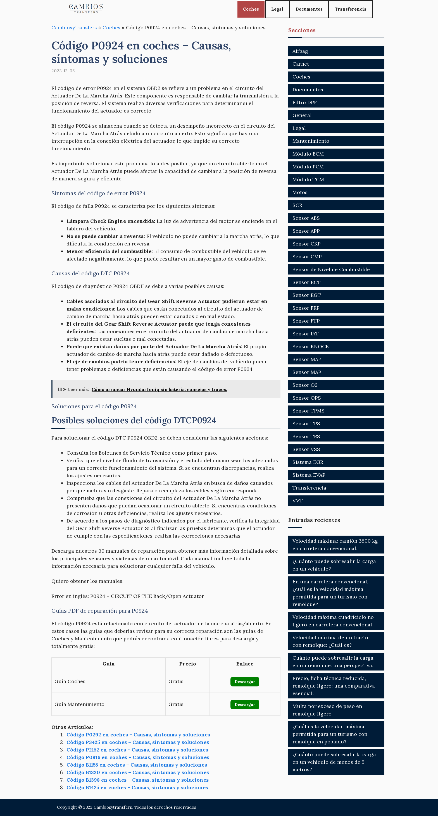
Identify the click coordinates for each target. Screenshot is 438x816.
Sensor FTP (306, 321)
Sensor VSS (306, 449)
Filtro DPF (304, 102)
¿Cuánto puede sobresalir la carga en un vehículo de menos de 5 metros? (334, 762)
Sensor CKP (306, 243)
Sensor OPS (306, 398)
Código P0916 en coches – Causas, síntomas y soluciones (137, 757)
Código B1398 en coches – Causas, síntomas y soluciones (137, 780)
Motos (300, 192)
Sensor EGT (306, 295)
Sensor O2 (305, 385)
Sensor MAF (306, 359)
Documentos (309, 9)
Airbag (300, 51)
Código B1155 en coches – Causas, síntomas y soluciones (136, 765)
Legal (277, 9)
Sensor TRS (306, 436)
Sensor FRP (306, 308)
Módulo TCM (308, 179)
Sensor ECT (306, 282)
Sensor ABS (306, 218)
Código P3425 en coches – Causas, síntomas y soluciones (137, 742)
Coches (251, 9)
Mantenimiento (310, 141)
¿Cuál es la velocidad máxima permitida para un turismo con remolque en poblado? (329, 734)
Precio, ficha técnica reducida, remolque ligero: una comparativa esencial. (333, 685)
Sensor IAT (305, 333)
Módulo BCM (308, 154)
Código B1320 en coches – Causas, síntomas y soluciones (137, 772)
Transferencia (350, 9)
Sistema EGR (307, 462)
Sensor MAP (306, 372)
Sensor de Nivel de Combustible (331, 269)
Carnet (300, 64)
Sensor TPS (306, 423)
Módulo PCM (308, 166)
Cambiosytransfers (74, 27)
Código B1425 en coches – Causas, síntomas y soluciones (137, 787)
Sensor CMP (307, 256)
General (302, 115)
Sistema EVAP (308, 475)
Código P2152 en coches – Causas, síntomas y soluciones (137, 749)
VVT (297, 500)
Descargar (245, 681)
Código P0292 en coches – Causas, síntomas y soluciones (138, 734)
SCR (297, 205)
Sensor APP (306, 231)
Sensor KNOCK (310, 346)
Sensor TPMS (308, 410)
